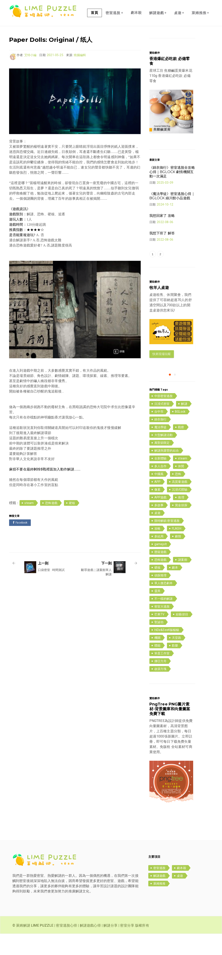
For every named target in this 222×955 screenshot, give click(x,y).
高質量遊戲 (179, 503)
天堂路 (176, 659)
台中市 (158, 433)
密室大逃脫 (162, 627)
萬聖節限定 (162, 464)
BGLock (180, 433)
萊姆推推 (200, 34)
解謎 (184, 425)
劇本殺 (136, 34)
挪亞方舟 (160, 682)
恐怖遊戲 (51, 524)
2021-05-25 (55, 76)
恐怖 (178, 495)
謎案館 (182, 581)
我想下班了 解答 (162, 254)
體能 (157, 666)
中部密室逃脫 (163, 417)
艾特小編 (30, 76)
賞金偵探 (181, 526)
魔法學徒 (160, 448)
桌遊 (179, 34)
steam (29, 524)
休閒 (181, 487)
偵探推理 (160, 596)
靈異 (157, 612)
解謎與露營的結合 (166, 471)
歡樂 (175, 666)
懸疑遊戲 (160, 573)
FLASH (176, 549)
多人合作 (160, 487)
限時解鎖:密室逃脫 (167, 542)
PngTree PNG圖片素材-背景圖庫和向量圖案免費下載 (169, 730)
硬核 (72, 524)
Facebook (20, 543)
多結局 (158, 557)
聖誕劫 (158, 643)
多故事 (158, 526)
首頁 (94, 34)
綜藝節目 (182, 635)
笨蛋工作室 (162, 674)
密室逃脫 (114, 34)
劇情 (178, 557)
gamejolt (160, 565)
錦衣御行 (160, 440)
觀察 (181, 448)
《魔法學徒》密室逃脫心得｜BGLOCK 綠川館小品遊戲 (172, 217)
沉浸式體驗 (179, 510)
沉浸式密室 (162, 425)
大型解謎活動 (163, 456)
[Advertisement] (88, 559)
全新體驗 (160, 479)
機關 (157, 659)
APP (157, 503)
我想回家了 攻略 (162, 237)
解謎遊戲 (158, 34)
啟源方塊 (160, 690)
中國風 (158, 495)
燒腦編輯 (80, 76)
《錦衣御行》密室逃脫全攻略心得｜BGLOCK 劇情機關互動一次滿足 (172, 193)
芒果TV (159, 635)
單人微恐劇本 (163, 604)
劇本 (175, 588)
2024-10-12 (165, 225)
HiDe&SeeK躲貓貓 (166, 651)
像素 (157, 510)
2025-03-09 (165, 204)
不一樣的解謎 (163, 620)
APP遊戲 (160, 518)
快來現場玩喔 (161, 375)
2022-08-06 (165, 243)
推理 (181, 518)
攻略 (157, 549)
